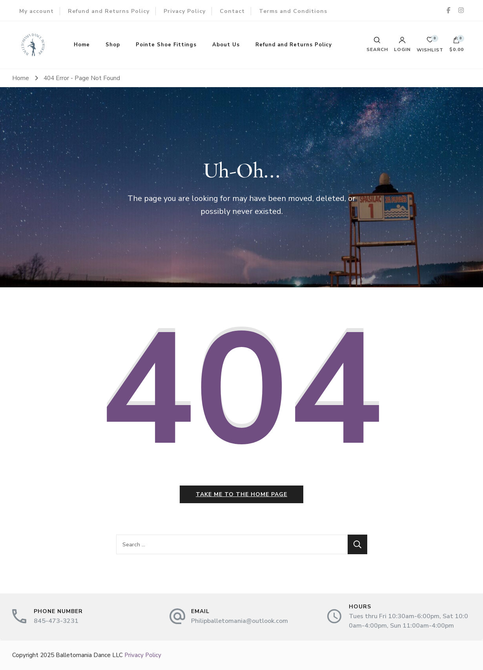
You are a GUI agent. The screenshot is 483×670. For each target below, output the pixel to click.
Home (82, 44)
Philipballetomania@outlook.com (239, 621)
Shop (113, 44)
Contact (232, 11)
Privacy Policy (185, 11)
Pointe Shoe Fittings (166, 44)
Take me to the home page (241, 494)
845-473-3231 (56, 621)
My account (36, 11)
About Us (226, 44)
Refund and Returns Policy (108, 11)
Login (402, 44)
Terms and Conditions (293, 11)
